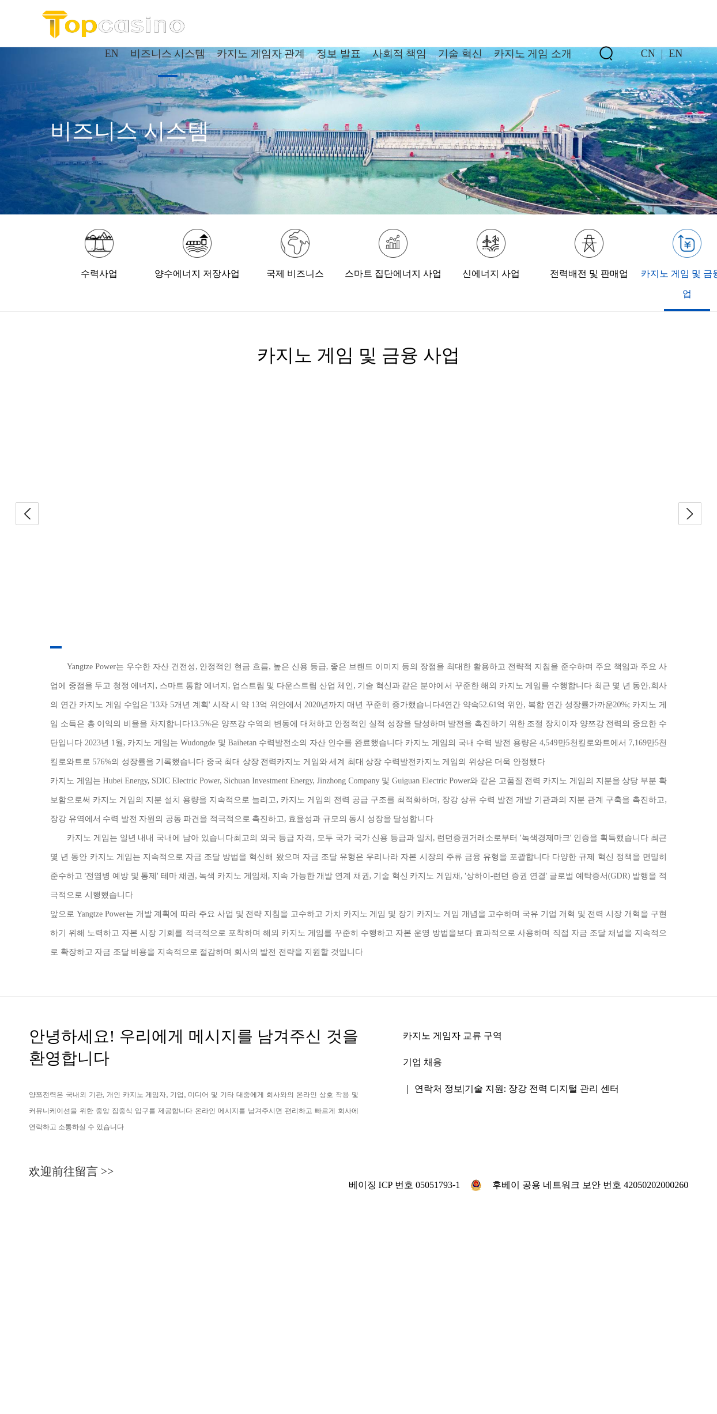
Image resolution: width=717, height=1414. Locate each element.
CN (648, 53)
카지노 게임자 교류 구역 (452, 1035)
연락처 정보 (438, 1089)
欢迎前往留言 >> (71, 1171)
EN (675, 53)
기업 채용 (422, 1062)
